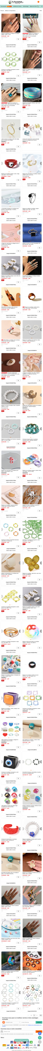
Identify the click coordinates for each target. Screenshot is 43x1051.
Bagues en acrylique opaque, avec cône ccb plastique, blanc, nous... (10, 276)
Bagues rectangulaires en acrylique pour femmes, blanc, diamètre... (10, 574)
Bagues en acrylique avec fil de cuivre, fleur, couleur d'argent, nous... (10, 939)
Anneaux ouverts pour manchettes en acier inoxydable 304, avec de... (10, 374)
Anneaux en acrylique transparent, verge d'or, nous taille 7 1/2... (10, 642)
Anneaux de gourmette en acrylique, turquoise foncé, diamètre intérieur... (30, 440)
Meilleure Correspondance (10, 10)
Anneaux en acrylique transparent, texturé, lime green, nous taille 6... (10, 70)
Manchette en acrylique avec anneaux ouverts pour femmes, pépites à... (9, 308)
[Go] (37, 1015)
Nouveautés (6, 6)
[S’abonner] (19, 1031)
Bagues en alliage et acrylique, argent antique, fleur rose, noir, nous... (31, 209)
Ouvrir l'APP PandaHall (21, 1040)
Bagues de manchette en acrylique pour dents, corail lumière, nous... (9, 471)
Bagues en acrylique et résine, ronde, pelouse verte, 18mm (31, 34)
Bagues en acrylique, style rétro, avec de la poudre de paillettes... (32, 574)
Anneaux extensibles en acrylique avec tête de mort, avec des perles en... (32, 972)
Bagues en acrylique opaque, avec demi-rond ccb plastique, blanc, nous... (31, 607)
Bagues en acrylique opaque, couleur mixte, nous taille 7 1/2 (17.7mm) (32, 471)
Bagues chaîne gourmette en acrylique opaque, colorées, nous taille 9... (31, 642)
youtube (21, 1042)
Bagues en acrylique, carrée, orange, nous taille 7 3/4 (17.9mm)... (10, 709)
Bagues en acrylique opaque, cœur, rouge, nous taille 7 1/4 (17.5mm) (10, 174)
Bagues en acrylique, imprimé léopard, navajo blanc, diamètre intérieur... (9, 506)
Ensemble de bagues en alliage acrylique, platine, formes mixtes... (31, 276)
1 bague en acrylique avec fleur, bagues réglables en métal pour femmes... (31, 373)
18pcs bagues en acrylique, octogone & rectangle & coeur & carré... (9, 740)
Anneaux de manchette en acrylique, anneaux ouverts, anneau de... (9, 840)
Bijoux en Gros (34, 6)
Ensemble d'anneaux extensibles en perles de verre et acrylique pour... (32, 773)
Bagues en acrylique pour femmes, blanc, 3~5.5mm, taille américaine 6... (31, 340)
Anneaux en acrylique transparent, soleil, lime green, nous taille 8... (31, 540)
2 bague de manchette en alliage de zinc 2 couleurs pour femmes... (10, 244)
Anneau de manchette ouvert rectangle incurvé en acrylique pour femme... (31, 139)
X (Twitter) (24, 1042)
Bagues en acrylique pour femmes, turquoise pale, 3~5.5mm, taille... (10, 440)
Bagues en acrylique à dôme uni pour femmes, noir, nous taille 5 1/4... (30, 675)
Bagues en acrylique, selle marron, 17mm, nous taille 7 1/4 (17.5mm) (31, 308)
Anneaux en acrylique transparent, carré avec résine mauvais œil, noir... (9, 773)
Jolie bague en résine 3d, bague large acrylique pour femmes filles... (9, 806)
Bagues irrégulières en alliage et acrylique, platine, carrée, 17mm (10, 34)
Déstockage (25, 6)
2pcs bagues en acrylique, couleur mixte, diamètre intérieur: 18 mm (31, 740)
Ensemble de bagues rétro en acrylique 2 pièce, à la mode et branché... (10, 873)
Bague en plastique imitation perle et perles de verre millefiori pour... (32, 840)
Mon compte (40, 2)
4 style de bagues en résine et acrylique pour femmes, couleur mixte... (31, 1003)
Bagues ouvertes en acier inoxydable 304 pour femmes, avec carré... (31, 244)
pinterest (15, 1042)
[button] (42, 6)
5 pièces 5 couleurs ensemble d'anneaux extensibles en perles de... (10, 540)
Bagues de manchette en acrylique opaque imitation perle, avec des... (32, 174)
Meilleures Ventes (17, 6)
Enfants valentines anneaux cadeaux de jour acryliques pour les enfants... (32, 806)
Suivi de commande (40, 1033)
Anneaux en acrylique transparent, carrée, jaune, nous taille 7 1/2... (10, 607)
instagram (18, 1042)
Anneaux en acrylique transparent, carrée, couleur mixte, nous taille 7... (31, 709)
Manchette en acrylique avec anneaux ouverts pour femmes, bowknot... (10, 340)
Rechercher (34, 2)
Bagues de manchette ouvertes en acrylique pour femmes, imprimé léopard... (32, 406)
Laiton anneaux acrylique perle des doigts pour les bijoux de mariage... (10, 139)
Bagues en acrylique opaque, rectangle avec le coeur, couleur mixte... (10, 675)
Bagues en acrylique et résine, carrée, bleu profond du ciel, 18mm (10, 103)
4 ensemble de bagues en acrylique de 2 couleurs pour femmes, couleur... (10, 1003)
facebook (12, 1042)
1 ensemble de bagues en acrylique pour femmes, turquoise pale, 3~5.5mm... (10, 209)
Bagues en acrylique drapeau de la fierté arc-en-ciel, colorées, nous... (10, 972)
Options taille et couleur (10, 46)
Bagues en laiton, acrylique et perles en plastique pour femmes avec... (31, 506)
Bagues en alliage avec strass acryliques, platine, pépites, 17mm (31, 939)
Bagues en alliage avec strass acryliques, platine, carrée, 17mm (10, 906)
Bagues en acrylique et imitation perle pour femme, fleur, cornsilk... (32, 873)
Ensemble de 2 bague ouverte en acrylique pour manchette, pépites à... (32, 906)
